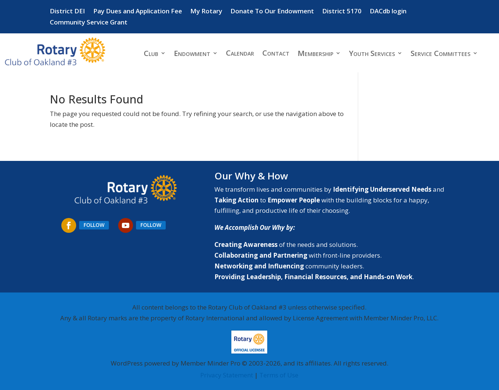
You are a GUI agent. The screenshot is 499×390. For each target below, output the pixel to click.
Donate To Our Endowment (272, 12)
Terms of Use (278, 375)
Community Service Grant (88, 23)
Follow (94, 224)
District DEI (67, 12)
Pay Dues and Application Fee (137, 12)
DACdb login (388, 12)
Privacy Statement (226, 375)
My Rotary (206, 12)
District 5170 (342, 12)
